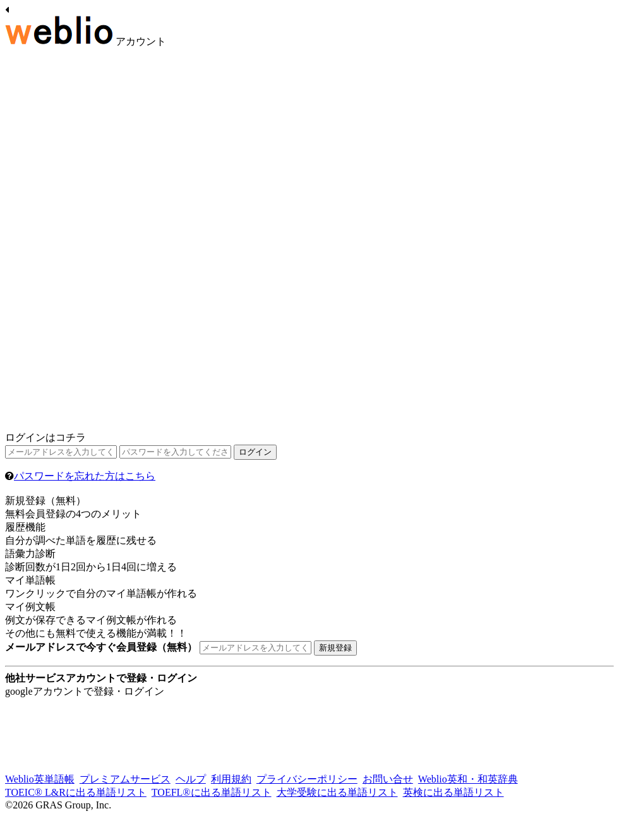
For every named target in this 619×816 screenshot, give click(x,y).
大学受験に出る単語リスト (337, 792)
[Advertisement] (100, 241)
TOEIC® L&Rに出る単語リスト (76, 792)
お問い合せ (388, 779)
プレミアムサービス (125, 779)
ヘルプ (191, 779)
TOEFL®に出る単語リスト (212, 792)
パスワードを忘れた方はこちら (84, 476)
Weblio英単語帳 (40, 779)
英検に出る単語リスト (453, 792)
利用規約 (231, 779)
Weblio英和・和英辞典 (468, 779)
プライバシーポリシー (307, 779)
